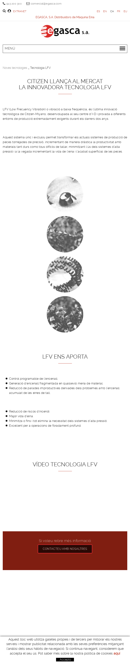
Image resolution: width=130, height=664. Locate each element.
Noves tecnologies (15, 68)
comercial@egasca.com (46, 3)
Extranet (17, 11)
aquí (117, 653)
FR (118, 11)
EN (105, 11)
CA (112, 11)
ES (98, 11)
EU (125, 11)
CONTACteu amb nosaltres (65, 545)
